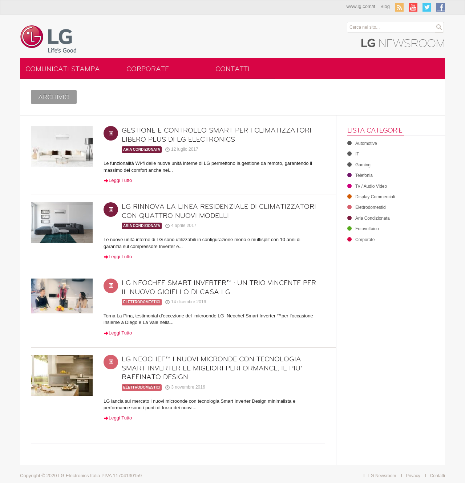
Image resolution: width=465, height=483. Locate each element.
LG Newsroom (382, 475)
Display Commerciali (371, 196)
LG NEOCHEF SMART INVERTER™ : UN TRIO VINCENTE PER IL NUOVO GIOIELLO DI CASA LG (219, 287)
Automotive (362, 143)
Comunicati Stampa (62, 69)
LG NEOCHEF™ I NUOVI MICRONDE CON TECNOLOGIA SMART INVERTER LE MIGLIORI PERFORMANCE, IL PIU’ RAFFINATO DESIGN (212, 368)
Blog (385, 6)
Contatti (232, 69)
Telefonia (360, 175)
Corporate (147, 69)
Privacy (413, 475)
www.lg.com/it (361, 6)
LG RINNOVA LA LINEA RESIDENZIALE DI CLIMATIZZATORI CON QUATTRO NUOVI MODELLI (219, 211)
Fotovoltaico (363, 228)
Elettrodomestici (141, 302)
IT (353, 154)
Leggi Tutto (118, 180)
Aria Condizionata (141, 149)
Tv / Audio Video (367, 186)
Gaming (359, 164)
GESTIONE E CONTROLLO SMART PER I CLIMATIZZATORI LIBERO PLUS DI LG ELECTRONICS (216, 135)
